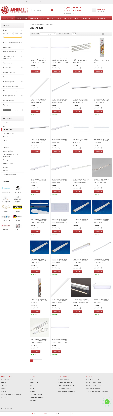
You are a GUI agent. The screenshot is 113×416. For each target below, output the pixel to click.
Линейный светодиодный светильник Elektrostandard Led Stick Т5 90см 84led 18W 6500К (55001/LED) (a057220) (81, 300)
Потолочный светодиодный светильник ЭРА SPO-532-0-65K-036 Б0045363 (60, 100)
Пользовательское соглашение (11, 394)
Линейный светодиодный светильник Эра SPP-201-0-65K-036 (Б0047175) (101, 100)
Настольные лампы (37, 18)
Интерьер (13, 67)
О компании (5, 2)
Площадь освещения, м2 (13, 42)
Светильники (22, 18)
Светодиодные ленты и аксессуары (10, 155)
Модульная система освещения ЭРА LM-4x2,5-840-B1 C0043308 (80, 60)
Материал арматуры (13, 91)
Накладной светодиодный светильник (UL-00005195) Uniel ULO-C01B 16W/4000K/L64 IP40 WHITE (38, 260)
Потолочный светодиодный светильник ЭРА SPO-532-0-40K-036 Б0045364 (102, 260)
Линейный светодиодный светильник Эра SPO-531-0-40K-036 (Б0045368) (39, 100)
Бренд (13, 105)
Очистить (18, 110)
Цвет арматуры (13, 95)
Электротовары (8, 163)
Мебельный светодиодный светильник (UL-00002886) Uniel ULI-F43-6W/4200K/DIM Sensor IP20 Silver (60, 220)
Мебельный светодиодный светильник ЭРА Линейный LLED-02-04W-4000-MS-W (81, 180)
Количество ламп (13, 52)
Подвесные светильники (65, 383)
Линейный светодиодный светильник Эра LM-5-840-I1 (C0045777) (39, 300)
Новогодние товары (9, 174)
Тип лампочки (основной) (13, 57)
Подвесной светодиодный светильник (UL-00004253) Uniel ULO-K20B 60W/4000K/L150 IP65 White (80, 260)
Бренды (3, 397)
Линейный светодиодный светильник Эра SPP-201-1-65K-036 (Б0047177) (39, 140)
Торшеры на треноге (64, 388)
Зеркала (5, 167)
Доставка (21, 2)
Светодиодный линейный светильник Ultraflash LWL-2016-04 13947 (101, 140)
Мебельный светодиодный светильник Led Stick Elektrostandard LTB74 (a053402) (101, 180)
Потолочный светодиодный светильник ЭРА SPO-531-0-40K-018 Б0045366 (60, 300)
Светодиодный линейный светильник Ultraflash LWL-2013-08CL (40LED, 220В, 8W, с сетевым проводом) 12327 (60, 60)
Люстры (5, 18)
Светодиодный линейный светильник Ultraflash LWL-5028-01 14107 (59, 140)
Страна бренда (13, 100)
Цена (13, 30)
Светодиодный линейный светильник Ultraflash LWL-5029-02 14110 (38, 180)
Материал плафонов (13, 86)
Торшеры (49, 18)
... (109, 18)
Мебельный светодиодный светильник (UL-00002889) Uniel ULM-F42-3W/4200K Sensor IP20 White (39, 340)
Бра (12, 18)
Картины (5, 170)
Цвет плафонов (13, 81)
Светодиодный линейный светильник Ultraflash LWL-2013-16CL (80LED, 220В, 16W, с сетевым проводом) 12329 (60, 340)
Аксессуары (6, 160)
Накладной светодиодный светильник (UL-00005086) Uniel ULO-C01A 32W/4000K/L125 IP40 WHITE (80, 220)
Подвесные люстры (64, 380)
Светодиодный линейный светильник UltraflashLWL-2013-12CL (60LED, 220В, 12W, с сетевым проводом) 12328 (39, 60)
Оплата (14, 2)
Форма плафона (13, 72)
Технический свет (99, 18)
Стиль (13, 77)
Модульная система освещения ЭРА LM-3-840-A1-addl (102, 60)
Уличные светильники (72, 18)
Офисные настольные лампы (67, 385)
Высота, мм (13, 47)
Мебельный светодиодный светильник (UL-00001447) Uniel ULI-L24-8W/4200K (39, 220)
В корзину (35, 71)
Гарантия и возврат (32, 2)
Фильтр (7, 26)
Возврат (4, 388)
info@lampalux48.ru (94, 388)
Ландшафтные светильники (66, 391)
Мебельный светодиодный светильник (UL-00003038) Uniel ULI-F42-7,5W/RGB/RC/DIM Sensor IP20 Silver (101, 300)
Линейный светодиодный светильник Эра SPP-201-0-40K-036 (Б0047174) (80, 100)
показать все (5, 232)
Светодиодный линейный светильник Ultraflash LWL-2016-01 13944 (80, 140)
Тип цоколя (13, 63)
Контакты (43, 2)
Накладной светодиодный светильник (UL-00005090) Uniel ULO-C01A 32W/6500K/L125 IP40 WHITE (101, 220)
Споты (58, 18)
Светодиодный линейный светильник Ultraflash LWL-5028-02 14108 (59, 180)
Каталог (7, 119)
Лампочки (86, 18)
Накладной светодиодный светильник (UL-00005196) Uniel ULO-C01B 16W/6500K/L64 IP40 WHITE (59, 260)
